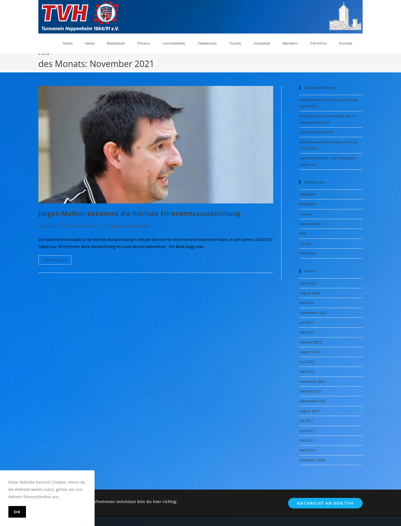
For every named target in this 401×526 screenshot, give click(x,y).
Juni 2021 (307, 429)
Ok (17, 511)
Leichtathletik (310, 222)
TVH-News (307, 252)
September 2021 (312, 399)
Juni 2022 (307, 360)
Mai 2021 (306, 439)
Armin (50, 224)
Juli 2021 (306, 419)
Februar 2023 (310, 340)
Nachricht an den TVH (325, 501)
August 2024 (309, 291)
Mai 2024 (306, 301)
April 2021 (307, 449)
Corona (305, 212)
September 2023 (312, 311)
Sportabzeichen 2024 (316, 130)
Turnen (305, 242)
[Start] (325, 60)
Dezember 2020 (312, 458)
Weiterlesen (57, 259)
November (354, 60)
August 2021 (309, 409)
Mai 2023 (306, 331)
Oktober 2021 (310, 389)
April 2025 (307, 281)
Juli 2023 (306, 321)
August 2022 (309, 350)
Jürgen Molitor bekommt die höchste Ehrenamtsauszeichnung (139, 211)
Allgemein (117, 224)
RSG (302, 232)
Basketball (140, 224)
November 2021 (312, 380)
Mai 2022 (306, 370)
